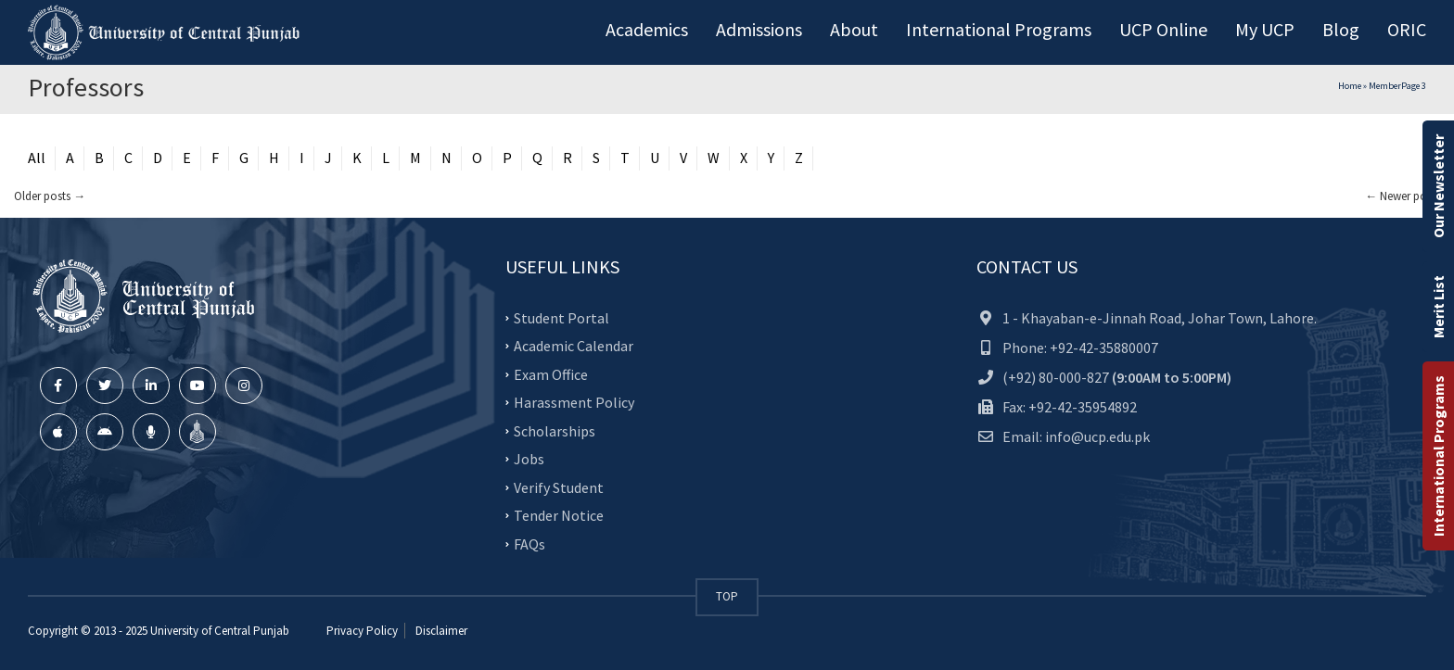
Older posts (49, 196)
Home (1349, 86)
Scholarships (554, 430)
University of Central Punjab (219, 630)
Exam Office (551, 373)
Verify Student (559, 486)
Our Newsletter (1438, 186)
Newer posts (1402, 196)
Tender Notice (559, 515)
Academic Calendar (573, 345)
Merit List (1438, 306)
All (36, 157)
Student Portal (561, 317)
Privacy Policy (362, 630)
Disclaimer (440, 630)
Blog (1340, 29)
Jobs (529, 458)
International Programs (1438, 456)
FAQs (529, 543)
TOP (727, 596)
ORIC (1406, 29)
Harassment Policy (574, 402)
